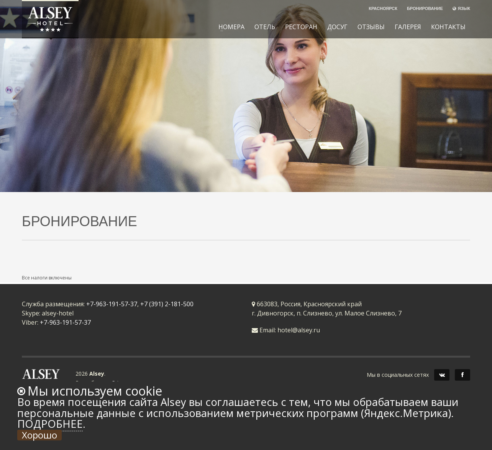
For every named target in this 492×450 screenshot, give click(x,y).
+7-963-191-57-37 (111, 304)
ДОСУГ (335, 27)
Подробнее (50, 424)
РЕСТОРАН (301, 27)
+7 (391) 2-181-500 (167, 304)
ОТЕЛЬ (264, 27)
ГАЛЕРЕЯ (408, 27)
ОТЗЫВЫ (371, 27)
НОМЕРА (229, 27)
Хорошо (39, 435)
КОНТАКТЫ (448, 27)
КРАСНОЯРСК (383, 8)
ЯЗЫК (461, 8)
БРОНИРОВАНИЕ (425, 8)
